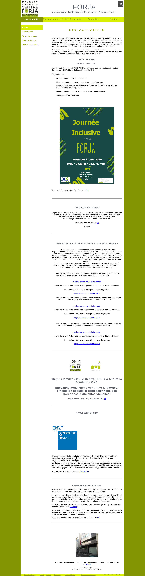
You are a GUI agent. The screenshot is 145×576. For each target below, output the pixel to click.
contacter (73, 507)
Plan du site (57, 575)
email (88, 564)
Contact (48, 575)
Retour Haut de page (29, 575)
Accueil (25, 27)
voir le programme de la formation (87, 282)
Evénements (27, 32)
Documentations (29, 40)
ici (87, 190)
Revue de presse (29, 36)
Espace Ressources (31, 45)
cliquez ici (84, 471)
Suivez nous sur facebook (88, 575)
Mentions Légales (70, 575)
